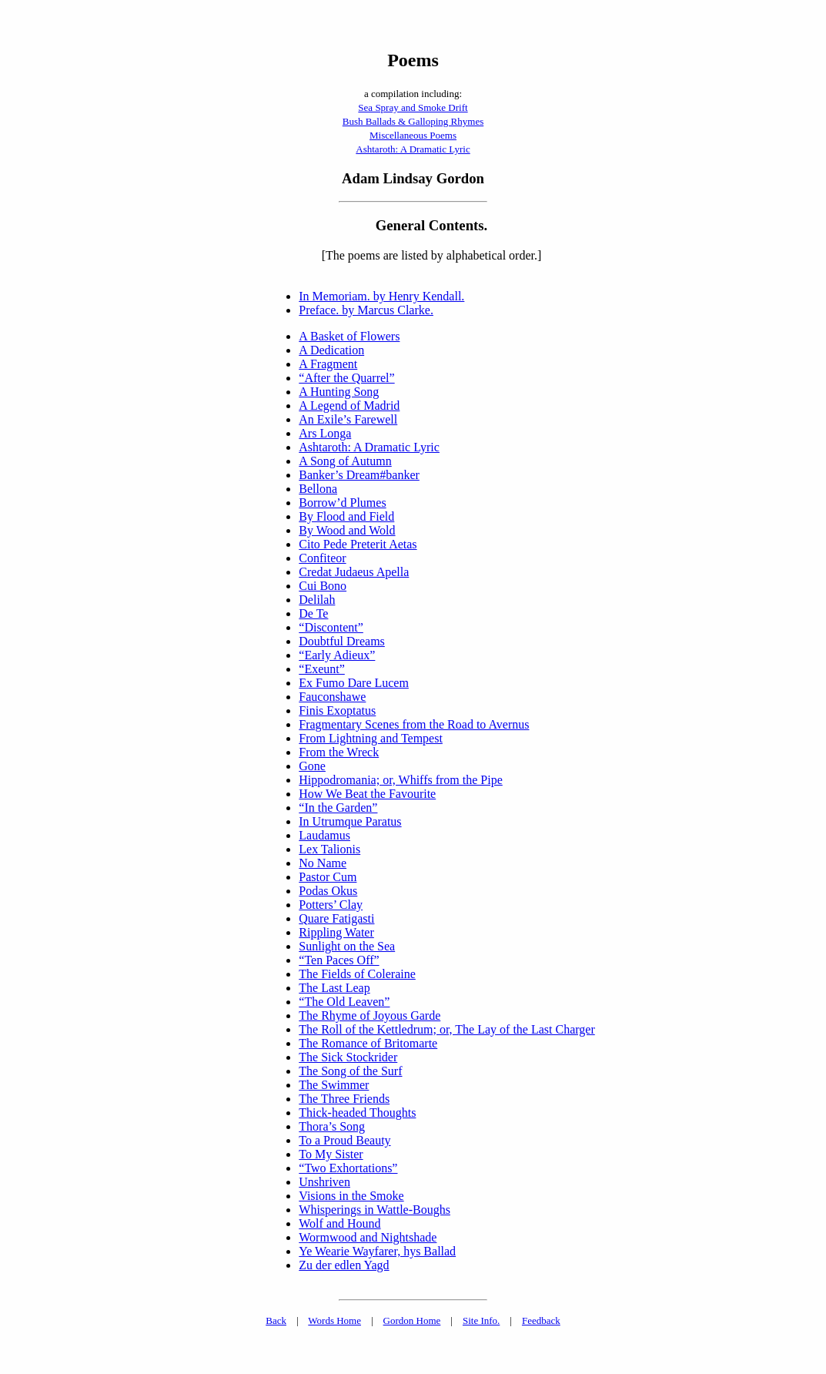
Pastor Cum (327, 876)
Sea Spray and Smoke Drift (412, 107)
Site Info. (481, 1320)
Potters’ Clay (331, 904)
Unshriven (324, 1181)
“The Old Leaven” (344, 1001)
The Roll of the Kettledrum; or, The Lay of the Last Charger (446, 1029)
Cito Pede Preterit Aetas (357, 544)
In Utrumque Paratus (350, 821)
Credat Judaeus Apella (354, 571)
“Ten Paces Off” (339, 960)
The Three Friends (344, 1098)
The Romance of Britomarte (368, 1043)
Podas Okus (328, 890)
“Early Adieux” (337, 655)
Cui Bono (322, 585)
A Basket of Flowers (349, 336)
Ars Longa (325, 433)
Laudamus (324, 835)
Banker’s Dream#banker (359, 474)
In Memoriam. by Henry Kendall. (381, 296)
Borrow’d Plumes (342, 502)
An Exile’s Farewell (348, 419)
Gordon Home (412, 1320)
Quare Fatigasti (336, 918)
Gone (312, 765)
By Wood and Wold (347, 530)
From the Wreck (339, 752)
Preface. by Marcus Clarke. (366, 310)
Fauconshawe (332, 696)
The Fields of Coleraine (357, 973)
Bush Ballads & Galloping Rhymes (413, 121)
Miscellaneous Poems (413, 135)
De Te (313, 613)
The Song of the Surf (350, 1070)
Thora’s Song (332, 1126)
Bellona (318, 488)
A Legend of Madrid (349, 405)
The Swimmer (334, 1084)
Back (276, 1320)
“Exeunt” (322, 668)
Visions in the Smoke (351, 1195)
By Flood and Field (346, 516)
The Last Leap (334, 987)
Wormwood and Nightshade (367, 1237)
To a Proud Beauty (344, 1140)
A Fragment (328, 363)
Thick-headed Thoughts (357, 1112)
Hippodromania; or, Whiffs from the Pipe (401, 779)
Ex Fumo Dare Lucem (354, 682)
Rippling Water (336, 932)
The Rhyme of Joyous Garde (369, 1015)
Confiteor (322, 558)
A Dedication (331, 350)
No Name (322, 863)
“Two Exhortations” (348, 1168)
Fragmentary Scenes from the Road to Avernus (414, 724)
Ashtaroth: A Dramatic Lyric (413, 149)
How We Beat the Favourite (367, 793)
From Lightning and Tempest (371, 738)
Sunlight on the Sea (347, 946)
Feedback (541, 1320)
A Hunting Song (339, 391)
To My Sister (331, 1154)
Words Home (334, 1320)
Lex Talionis (329, 849)
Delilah (317, 599)
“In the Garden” (338, 807)
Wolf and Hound (339, 1223)
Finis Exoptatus (337, 710)
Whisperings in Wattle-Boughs (374, 1209)
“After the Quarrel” (346, 377)
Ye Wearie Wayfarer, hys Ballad (377, 1251)
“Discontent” (331, 627)
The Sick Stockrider (348, 1057)
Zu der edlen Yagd (344, 1265)
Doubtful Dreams (342, 641)
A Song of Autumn (345, 460)
